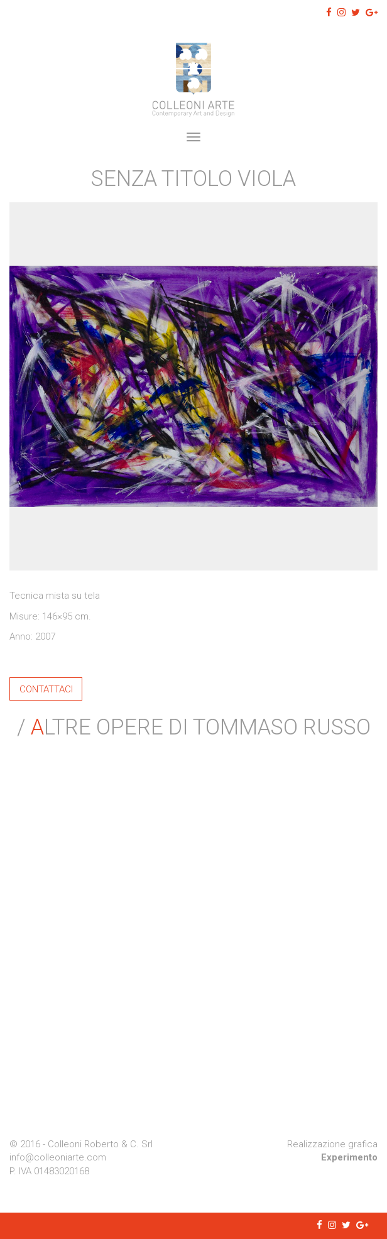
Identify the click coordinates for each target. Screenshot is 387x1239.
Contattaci (46, 688)
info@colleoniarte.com (57, 1157)
